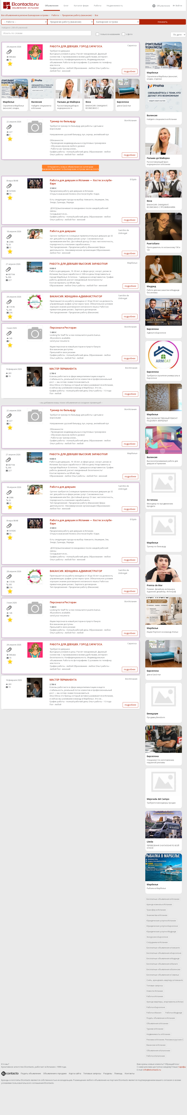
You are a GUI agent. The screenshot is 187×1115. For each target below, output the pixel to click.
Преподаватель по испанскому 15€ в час (163, 248)
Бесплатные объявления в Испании (163, 899)
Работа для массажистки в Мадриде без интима (163, 291)
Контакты (130, 1073)
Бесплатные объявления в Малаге (162, 964)
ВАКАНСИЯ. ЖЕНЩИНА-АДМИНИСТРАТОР (76, 296)
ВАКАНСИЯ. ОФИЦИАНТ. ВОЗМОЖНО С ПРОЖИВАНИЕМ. (97, 107)
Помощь (118, 1073)
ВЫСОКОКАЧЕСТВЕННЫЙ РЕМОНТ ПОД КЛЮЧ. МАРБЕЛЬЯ (162, 419)
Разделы (107, 1073)
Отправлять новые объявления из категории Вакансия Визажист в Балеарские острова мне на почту (70, 168)
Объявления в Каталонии (158, 1050)
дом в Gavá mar (124, 106)
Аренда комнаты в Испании (159, 904)
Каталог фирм (81, 5)
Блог (66, 5)
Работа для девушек (63, 231)
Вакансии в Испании (156, 1045)
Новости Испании (155, 991)
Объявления (51, 5)
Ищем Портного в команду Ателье (162, 632)
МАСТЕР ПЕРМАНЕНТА (63, 368)
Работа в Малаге (154, 1012)
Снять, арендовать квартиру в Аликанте (165, 980)
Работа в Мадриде (173, 1012)
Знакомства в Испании (157, 915)
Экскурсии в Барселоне (157, 937)
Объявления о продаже (55, 1073)
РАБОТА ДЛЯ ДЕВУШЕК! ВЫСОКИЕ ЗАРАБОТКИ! (79, 263)
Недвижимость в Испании (158, 1034)
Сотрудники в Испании (157, 942)
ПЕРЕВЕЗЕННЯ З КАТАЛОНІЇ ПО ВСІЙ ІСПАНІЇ (163, 846)
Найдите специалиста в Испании (41, 107)
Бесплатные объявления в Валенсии (163, 969)
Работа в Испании (155, 996)
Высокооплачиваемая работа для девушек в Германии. (162, 462)
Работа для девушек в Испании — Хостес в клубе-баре (81, 182)
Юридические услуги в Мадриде (161, 931)
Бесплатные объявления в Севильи (163, 975)
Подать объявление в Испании (161, 1018)
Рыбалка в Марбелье (156, 888)
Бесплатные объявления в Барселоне (164, 953)
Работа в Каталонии (156, 1056)
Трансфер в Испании (156, 910)
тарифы (182, 1066)
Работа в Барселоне (156, 1007)
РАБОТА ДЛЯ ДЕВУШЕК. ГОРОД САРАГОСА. (76, 46)
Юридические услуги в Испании (161, 920)
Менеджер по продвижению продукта (160, 505)
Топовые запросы (155, 985)
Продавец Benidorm (156, 717)
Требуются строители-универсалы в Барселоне (163, 376)
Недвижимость (115, 5)
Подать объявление (31, 1073)
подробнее (129, 71)
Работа (97, 5)
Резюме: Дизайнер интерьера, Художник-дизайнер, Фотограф (161, 590)
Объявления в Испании (157, 1023)
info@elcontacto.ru (152, 1069)
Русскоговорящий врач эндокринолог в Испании (68, 107)
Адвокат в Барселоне (156, 333)
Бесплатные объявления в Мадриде (163, 958)
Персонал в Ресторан (63, 327)
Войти (177, 5)
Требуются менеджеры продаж (161, 803)
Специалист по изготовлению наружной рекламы (160, 761)
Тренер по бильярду (63, 121)
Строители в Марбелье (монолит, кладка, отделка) (13, 107)
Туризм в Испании (155, 1029)
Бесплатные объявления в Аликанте (163, 947)
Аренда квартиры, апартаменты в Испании (165, 1001)
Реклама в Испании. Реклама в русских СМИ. (165, 1039)
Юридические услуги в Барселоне (162, 926)
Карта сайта (75, 1073)
